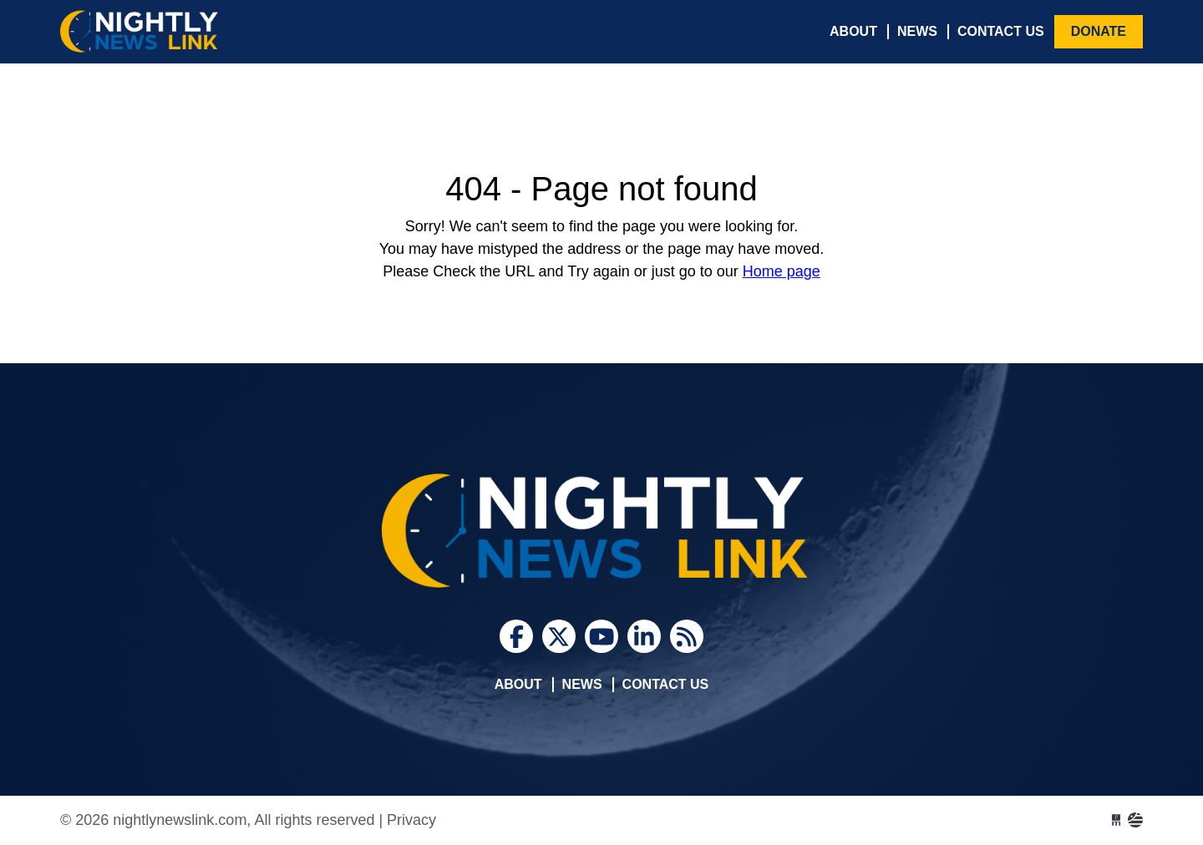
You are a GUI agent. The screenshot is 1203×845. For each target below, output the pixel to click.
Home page (781, 271)
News (917, 31)
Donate (1098, 31)
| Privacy (407, 820)
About (853, 31)
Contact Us (1000, 31)
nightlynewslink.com (185, 32)
